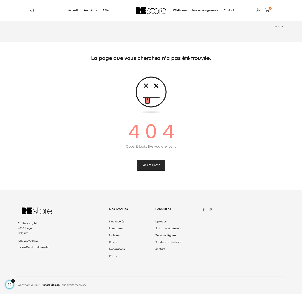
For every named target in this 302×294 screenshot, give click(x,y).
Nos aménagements (168, 228)
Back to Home (151, 165)
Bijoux (113, 242)
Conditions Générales (168, 242)
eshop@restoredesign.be (33, 247)
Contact (160, 249)
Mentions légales (165, 235)
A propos (161, 221)
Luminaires (116, 228)
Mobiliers (115, 235)
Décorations (117, 249)
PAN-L (113, 256)
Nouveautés (116, 221)
